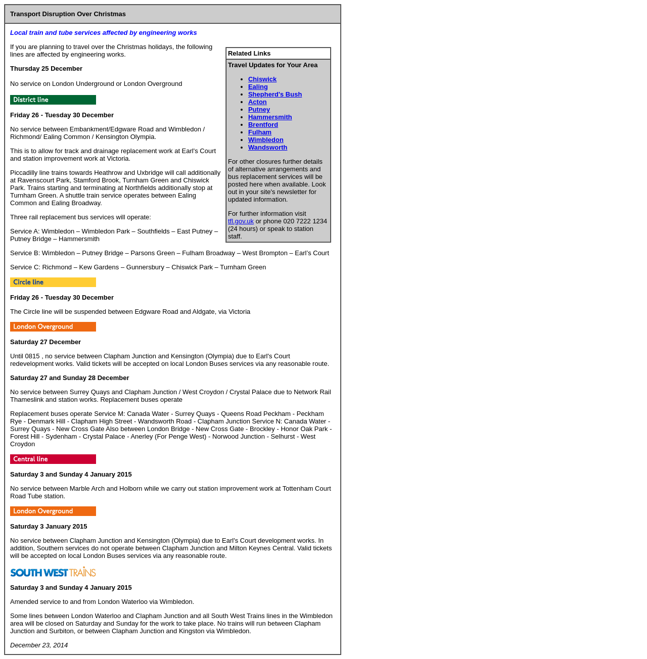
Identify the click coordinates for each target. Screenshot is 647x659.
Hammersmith (270, 117)
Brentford (263, 124)
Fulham (259, 132)
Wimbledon (266, 140)
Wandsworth (268, 147)
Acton (257, 102)
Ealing (258, 86)
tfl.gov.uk (241, 221)
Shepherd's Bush (275, 94)
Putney (259, 109)
